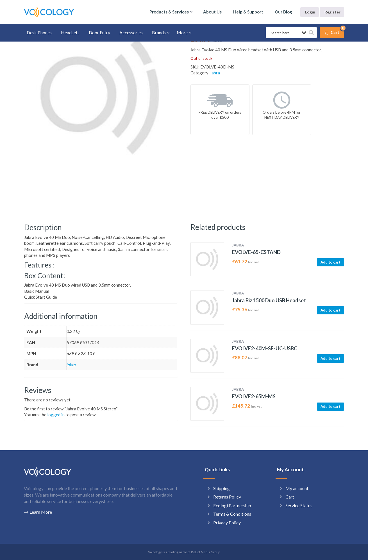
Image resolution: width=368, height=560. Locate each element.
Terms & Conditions (232, 513)
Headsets (70, 32)
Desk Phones (39, 32)
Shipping (221, 488)
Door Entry (99, 32)
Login (310, 12)
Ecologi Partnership (232, 505)
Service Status (298, 505)
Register (332, 12)
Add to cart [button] (330, 262)
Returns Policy (227, 496)
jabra (215, 72)
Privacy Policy (227, 522)
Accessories (131, 32)
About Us (212, 11)
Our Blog (283, 11)
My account (296, 488)
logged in (56, 414)
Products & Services (169, 11)
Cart (289, 496)
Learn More (38, 512)
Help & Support (248, 11)
